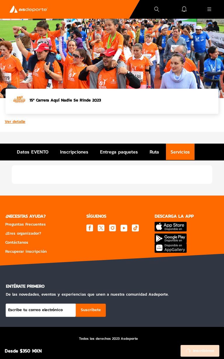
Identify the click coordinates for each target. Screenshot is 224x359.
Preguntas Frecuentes (25, 224)
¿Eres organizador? (23, 233)
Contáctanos (16, 242)
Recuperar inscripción (26, 251)
